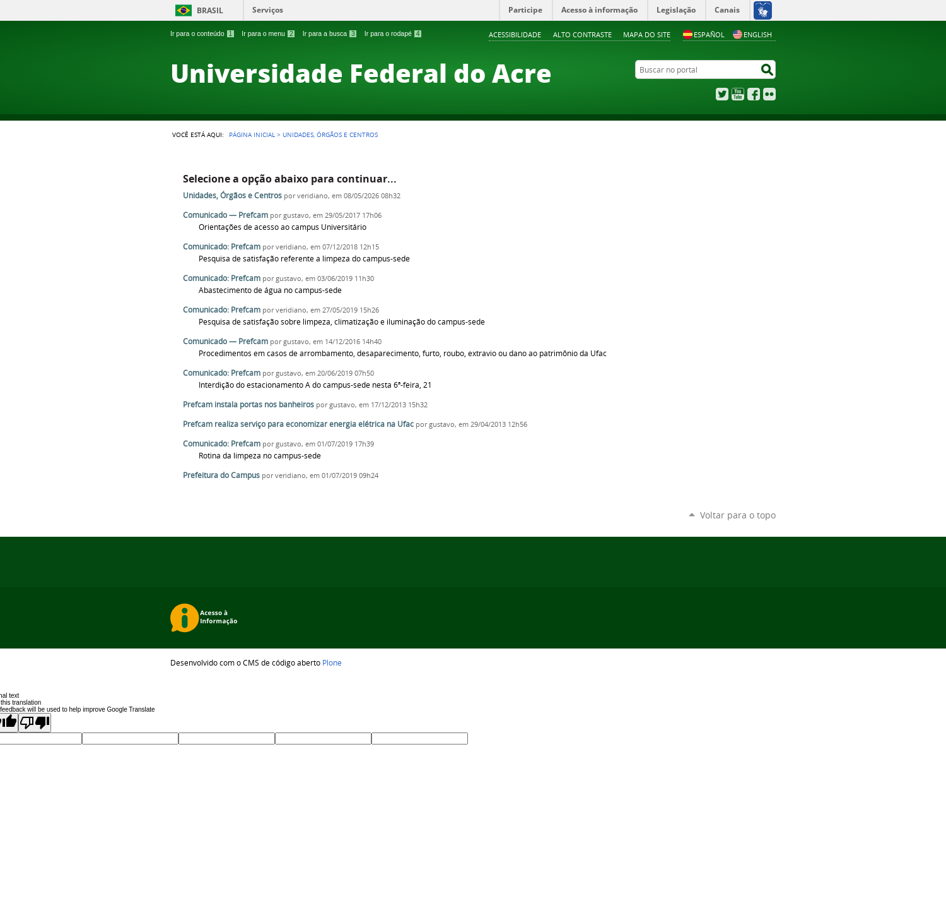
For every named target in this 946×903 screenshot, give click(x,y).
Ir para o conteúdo (202, 33)
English (752, 34)
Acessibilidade (515, 34)
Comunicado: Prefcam (221, 246)
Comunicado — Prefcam (225, 215)
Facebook (753, 94)
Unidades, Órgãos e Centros (232, 195)
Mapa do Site (646, 34)
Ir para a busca (330, 33)
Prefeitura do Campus (221, 475)
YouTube (738, 94)
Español (704, 34)
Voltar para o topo (738, 515)
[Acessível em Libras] (762, 10)
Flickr (769, 94)
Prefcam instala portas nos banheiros (248, 404)
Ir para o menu (268, 33)
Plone (332, 662)
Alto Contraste (582, 34)
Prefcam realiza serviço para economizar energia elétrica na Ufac (298, 424)
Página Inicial (252, 134)
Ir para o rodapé (394, 33)
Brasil (210, 10)
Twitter (722, 94)
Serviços (267, 9)
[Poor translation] (34, 723)
